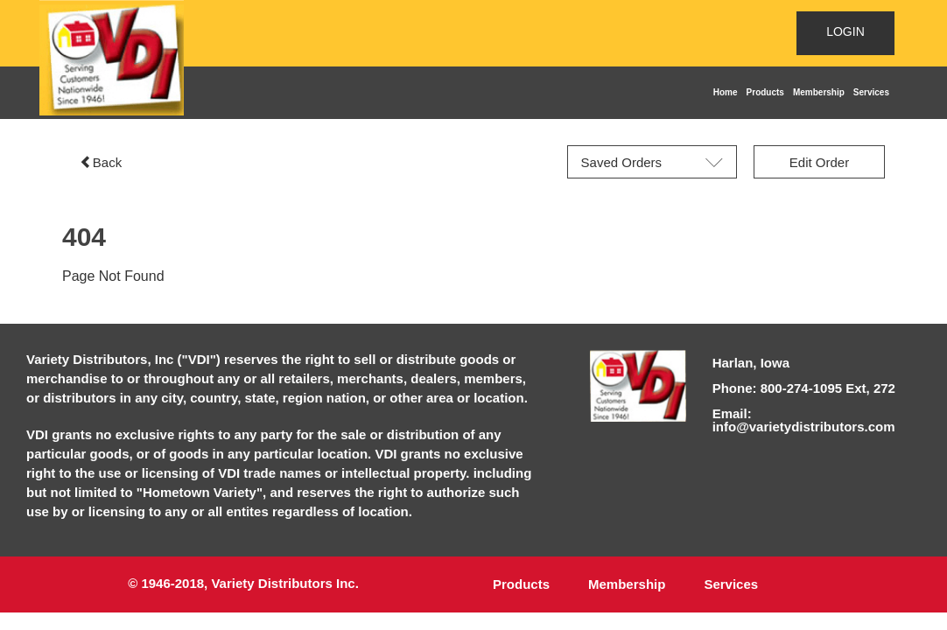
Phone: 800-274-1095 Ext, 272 (803, 388)
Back (101, 162)
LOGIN (845, 31)
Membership (819, 92)
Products (765, 92)
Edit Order (819, 162)
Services (871, 92)
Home (725, 92)
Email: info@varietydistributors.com (803, 420)
